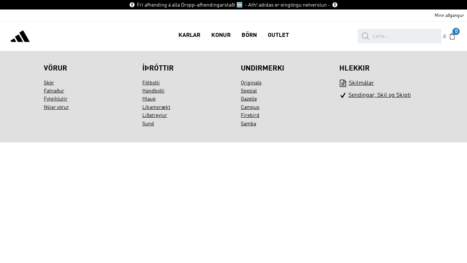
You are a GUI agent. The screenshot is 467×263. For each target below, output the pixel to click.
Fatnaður (54, 91)
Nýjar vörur (56, 107)
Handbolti (153, 91)
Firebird (250, 115)
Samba (248, 123)
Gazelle (249, 99)
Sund (148, 123)
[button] (189, 36)
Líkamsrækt (156, 107)
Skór (49, 82)
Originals (251, 82)
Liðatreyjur (154, 115)
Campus (250, 107)
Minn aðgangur (449, 16)
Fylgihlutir (55, 99)
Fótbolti (151, 82)
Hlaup (149, 99)
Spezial (249, 91)
